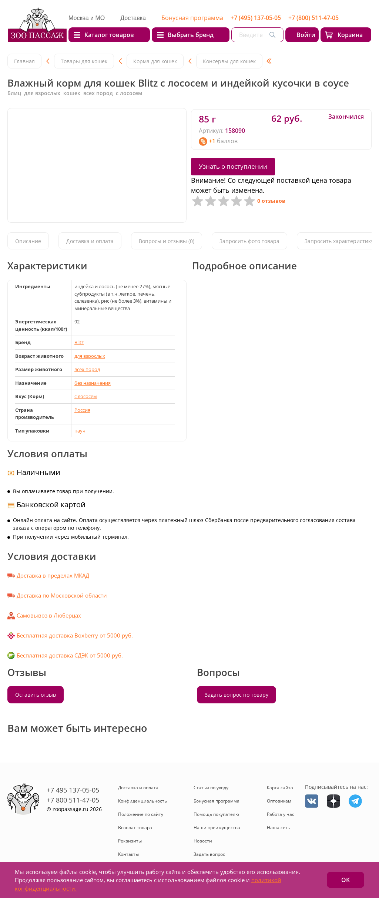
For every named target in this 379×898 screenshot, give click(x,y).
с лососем (85, 396)
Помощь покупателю (216, 814)
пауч (79, 430)
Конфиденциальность (142, 801)
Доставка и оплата (90, 241)
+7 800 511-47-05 (73, 800)
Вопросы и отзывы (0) (166, 241)
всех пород (87, 369)
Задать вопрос (209, 854)
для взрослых (89, 356)
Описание (28, 241)
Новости (203, 841)
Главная (24, 61)
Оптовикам (279, 801)
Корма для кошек (155, 61)
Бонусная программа (192, 18)
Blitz (79, 342)
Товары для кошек (84, 61)
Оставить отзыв (35, 694)
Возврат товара (135, 827)
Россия (82, 410)
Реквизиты (130, 841)
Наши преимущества (217, 827)
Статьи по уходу (211, 787)
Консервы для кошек (229, 61)
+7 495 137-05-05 (73, 790)
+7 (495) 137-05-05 (256, 18)
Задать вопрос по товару (236, 694)
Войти (305, 35)
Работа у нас (280, 814)
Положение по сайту (140, 814)
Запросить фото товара (249, 241)
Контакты (128, 854)
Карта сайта (280, 787)
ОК (345, 880)
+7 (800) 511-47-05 (313, 18)
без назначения (92, 383)
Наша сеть (278, 827)
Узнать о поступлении (233, 166)
